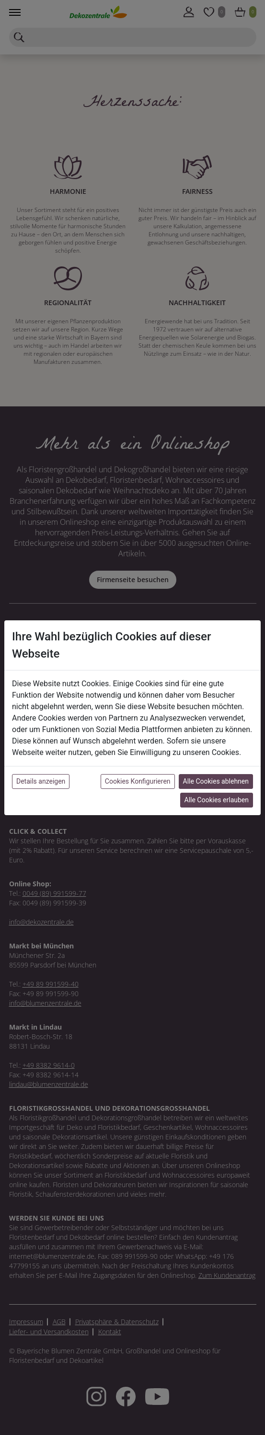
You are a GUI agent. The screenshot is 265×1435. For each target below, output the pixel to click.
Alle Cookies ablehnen (216, 781)
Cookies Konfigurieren (138, 781)
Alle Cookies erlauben (216, 800)
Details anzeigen (40, 781)
